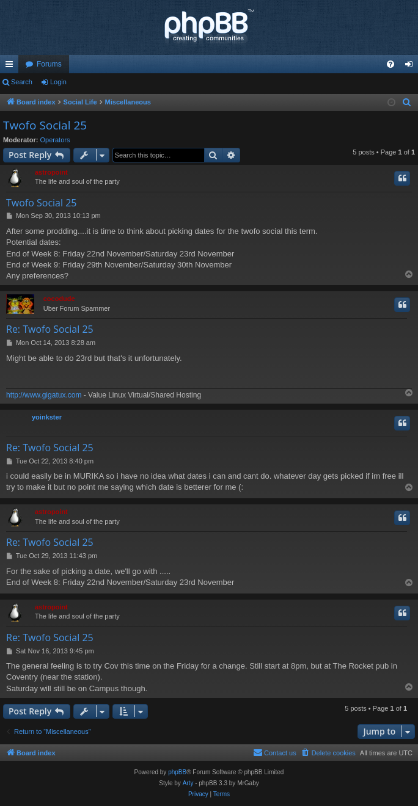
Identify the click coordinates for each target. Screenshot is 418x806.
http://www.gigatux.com (43, 395)
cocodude (59, 298)
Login (58, 81)
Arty (188, 783)
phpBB (177, 772)
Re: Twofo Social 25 (50, 329)
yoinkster (47, 417)
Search (21, 81)
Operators (55, 139)
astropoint (51, 172)
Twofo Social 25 (45, 125)
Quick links (11, 66)
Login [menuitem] (411, 66)
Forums (49, 64)
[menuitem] (390, 64)
